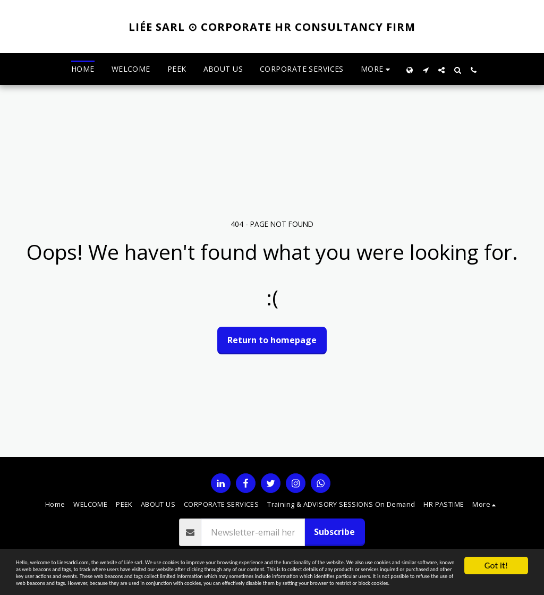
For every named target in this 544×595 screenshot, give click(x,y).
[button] (425, 69)
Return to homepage (272, 340)
